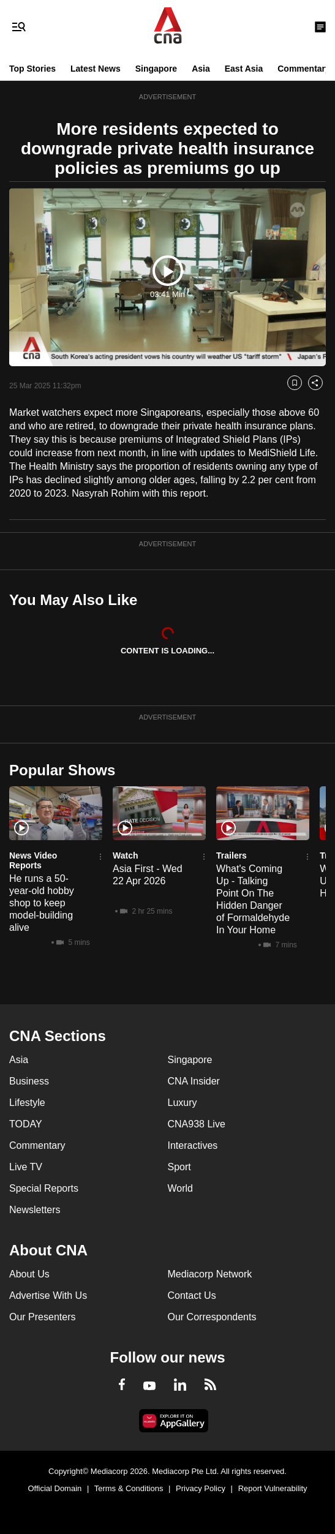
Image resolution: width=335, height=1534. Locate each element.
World (181, 1188)
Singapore (156, 68)
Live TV (25, 1167)
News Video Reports (33, 860)
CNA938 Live (196, 1124)
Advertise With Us (48, 1295)
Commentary (303, 68)
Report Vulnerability (272, 1488)
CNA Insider (194, 1081)
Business (29, 1081)
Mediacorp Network (210, 1274)
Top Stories (32, 68)
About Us (29, 1274)
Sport (179, 1167)
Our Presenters (42, 1317)
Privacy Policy (200, 1488)
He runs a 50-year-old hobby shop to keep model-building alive (41, 903)
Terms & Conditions (129, 1488)
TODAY (25, 1124)
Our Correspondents (212, 1317)
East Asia (244, 68)
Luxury (182, 1102)
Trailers (231, 855)
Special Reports (43, 1188)
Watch (125, 855)
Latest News (95, 68)
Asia (201, 68)
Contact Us (192, 1295)
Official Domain (54, 1488)
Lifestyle (27, 1102)
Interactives (193, 1145)
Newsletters (35, 1210)
